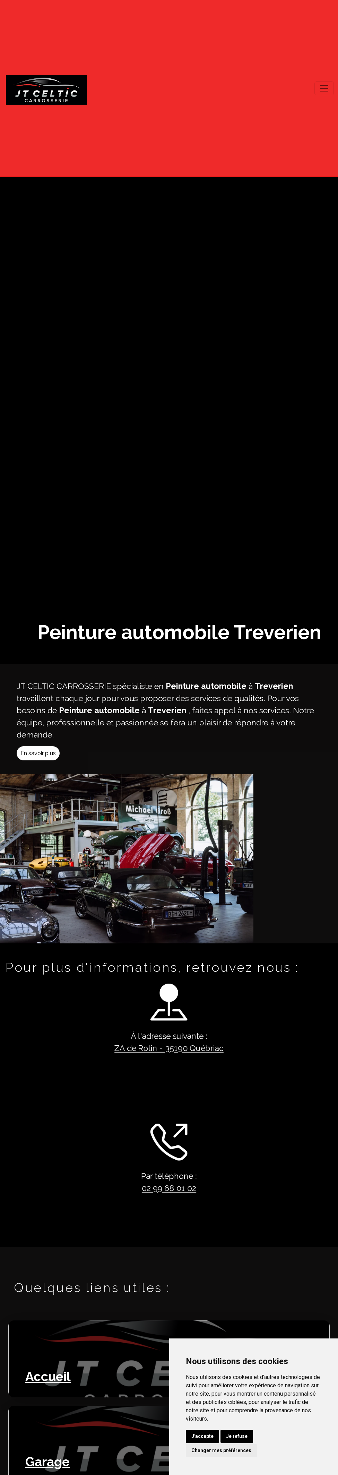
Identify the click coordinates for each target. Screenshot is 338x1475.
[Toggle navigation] (324, 88)
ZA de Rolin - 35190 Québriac (156, 1048)
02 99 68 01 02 (157, 1188)
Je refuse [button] (237, 1436)
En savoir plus (50, 765)
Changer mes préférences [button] (221, 1450)
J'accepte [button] (202, 1436)
